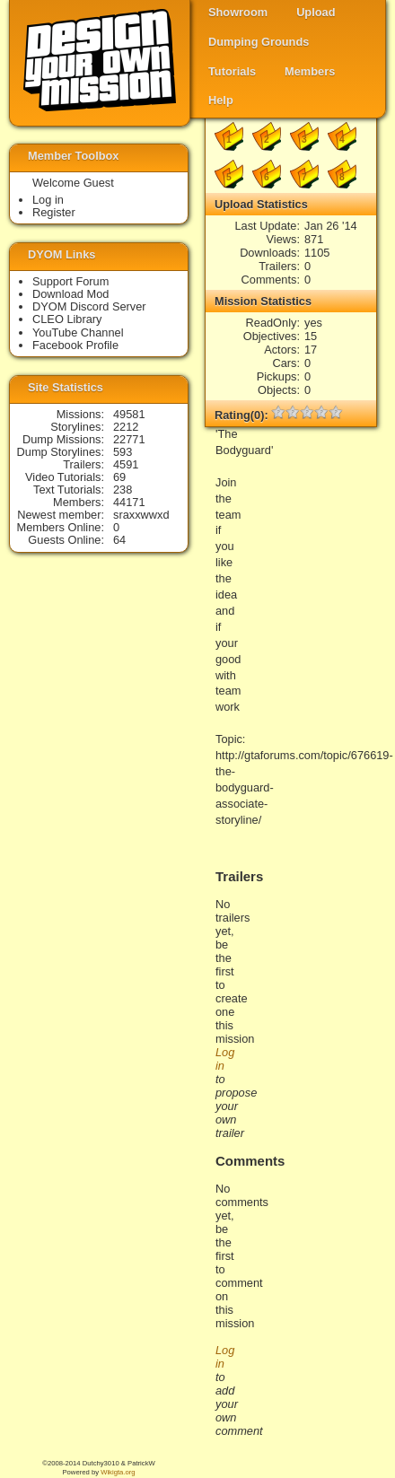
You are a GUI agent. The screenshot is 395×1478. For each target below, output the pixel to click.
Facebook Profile (75, 345)
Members (310, 71)
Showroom (238, 12)
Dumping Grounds (258, 41)
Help (220, 100)
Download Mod (70, 294)
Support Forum (70, 281)
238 (122, 489)
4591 (125, 464)
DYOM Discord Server (89, 306)
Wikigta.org (118, 1472)
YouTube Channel (78, 332)
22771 (129, 439)
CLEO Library (67, 319)
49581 (129, 414)
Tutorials (232, 71)
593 (122, 452)
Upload (315, 12)
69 (119, 477)
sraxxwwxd (141, 514)
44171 (129, 502)
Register (53, 212)
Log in (48, 199)
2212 (125, 426)
